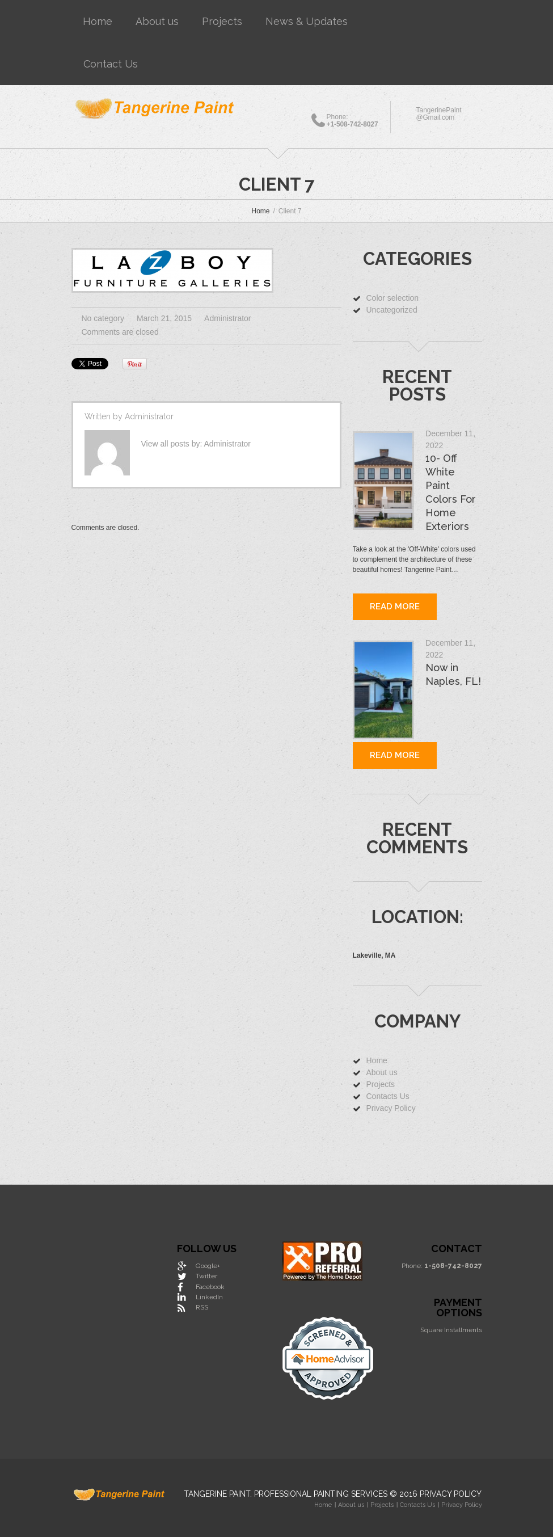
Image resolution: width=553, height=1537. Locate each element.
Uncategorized (391, 309)
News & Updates (306, 21)
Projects (222, 21)
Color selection (392, 297)
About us (157, 21)
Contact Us (110, 64)
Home (97, 21)
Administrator (227, 318)
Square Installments (451, 1330)
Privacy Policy (391, 1108)
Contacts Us (388, 1096)
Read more (395, 606)
